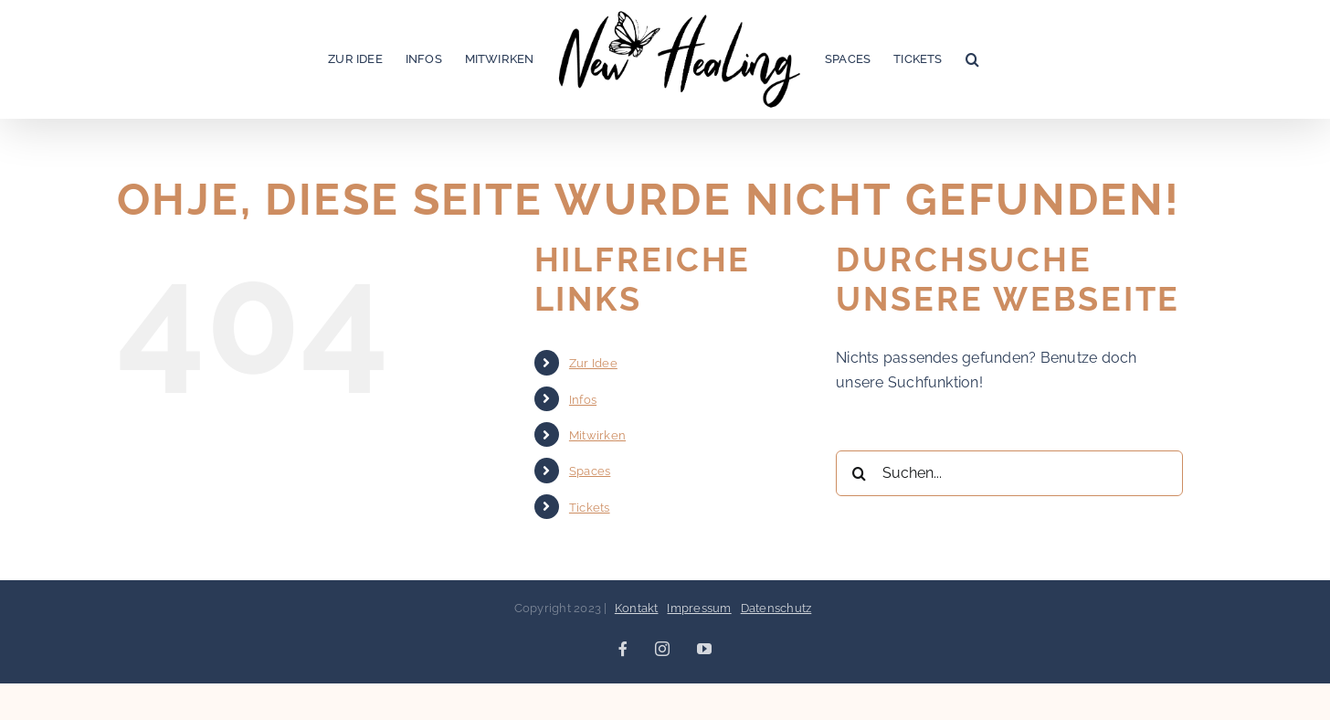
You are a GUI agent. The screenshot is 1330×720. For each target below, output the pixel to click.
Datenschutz (776, 608)
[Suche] (858, 473)
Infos (582, 400)
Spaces (589, 471)
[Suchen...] (1009, 473)
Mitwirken (597, 435)
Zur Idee (593, 363)
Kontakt (637, 608)
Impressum (699, 608)
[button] (972, 59)
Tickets (589, 507)
